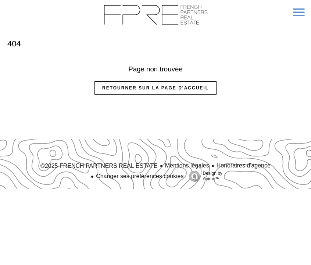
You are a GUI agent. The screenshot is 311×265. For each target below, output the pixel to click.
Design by (203, 176)
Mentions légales (187, 165)
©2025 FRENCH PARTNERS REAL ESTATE (99, 166)
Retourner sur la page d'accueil (155, 88)
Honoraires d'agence (244, 165)
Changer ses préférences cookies (139, 176)
